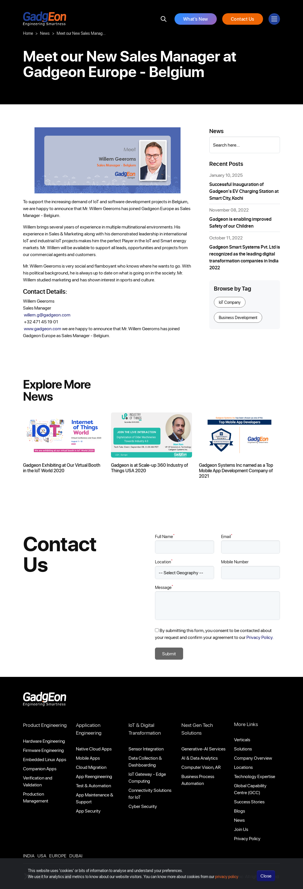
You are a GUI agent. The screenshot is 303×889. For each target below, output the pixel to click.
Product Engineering (45, 724)
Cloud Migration (91, 767)
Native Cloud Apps (94, 749)
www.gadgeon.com (43, 328)
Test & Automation (93, 785)
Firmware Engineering (43, 750)
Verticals (242, 739)
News (45, 33)
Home (28, 33)
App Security (88, 811)
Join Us (241, 829)
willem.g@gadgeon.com (47, 315)
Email (226, 536)
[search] (163, 19)
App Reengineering (94, 776)
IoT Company (230, 302)
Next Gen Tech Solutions (197, 728)
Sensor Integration (146, 749)
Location (163, 561)
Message (164, 587)
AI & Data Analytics (199, 758)
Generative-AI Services (203, 749)
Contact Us (242, 19)
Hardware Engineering (44, 741)
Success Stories (249, 801)
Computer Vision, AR (201, 767)
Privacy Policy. (260, 637)
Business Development (238, 317)
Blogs (239, 811)
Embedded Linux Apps (44, 759)
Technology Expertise (254, 776)
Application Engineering (88, 728)
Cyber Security (143, 806)
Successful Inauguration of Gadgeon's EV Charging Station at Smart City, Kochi (244, 191)
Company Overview (253, 758)
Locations (243, 767)
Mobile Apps (88, 758)
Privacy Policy (247, 838)
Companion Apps (39, 768)
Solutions (243, 749)
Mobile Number (235, 561)
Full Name (164, 536)
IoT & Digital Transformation (145, 728)
